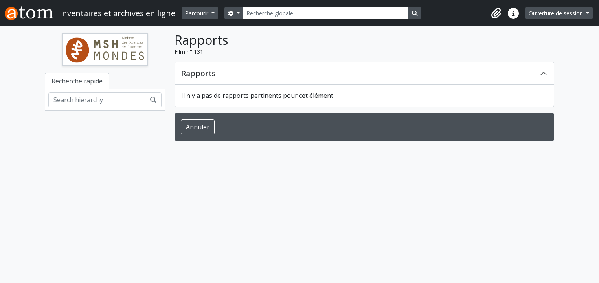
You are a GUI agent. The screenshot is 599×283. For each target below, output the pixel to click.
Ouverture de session (556, 13)
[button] (496, 13)
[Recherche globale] (326, 13)
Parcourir (197, 13)
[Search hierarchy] (96, 99)
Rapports (198, 73)
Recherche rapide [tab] (77, 81)
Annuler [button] (197, 127)
